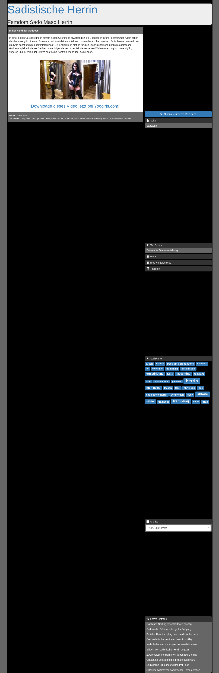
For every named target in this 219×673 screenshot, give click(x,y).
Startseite (152, 125)
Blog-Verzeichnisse (159, 262)
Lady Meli (25, 118)
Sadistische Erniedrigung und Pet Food (168, 664)
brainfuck (202, 363)
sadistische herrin (156, 394)
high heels (153, 387)
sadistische (117, 118)
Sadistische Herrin (52, 9)
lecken (168, 387)
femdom (199, 373)
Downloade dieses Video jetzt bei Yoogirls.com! (75, 106)
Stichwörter (155, 358)
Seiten (152, 120)
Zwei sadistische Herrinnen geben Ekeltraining (172, 654)
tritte (205, 401)
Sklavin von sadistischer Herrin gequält (168, 649)
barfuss (160, 363)
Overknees (45, 118)
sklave (202, 394)
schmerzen (177, 394)
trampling (181, 401)
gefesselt (177, 381)
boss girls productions (180, 363)
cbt (147, 368)
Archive (152, 521)
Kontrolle (107, 118)
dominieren (79, 118)
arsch (149, 363)
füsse (170, 374)
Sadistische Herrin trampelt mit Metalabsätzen (172, 644)
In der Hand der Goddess (24, 30)
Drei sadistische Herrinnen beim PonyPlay (169, 639)
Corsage (35, 118)
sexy (190, 394)
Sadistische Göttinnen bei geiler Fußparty (169, 629)
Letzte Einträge (157, 619)
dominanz (172, 368)
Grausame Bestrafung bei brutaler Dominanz (171, 659)
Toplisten (153, 268)
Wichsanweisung (94, 118)
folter (148, 381)
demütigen (157, 368)
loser (177, 388)
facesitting (183, 373)
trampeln (163, 401)
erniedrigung (155, 373)
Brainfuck (69, 118)
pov (201, 387)
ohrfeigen (189, 387)
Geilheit (127, 118)
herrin (192, 380)
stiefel (150, 401)
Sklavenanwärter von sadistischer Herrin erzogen (173, 670)
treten (196, 401)
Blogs (152, 256)
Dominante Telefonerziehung (162, 250)
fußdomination (161, 381)
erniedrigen (188, 368)
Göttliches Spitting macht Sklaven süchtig (169, 624)
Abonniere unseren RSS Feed (178, 114)
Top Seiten (154, 245)
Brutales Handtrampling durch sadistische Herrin (173, 634)
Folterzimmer (57, 118)
